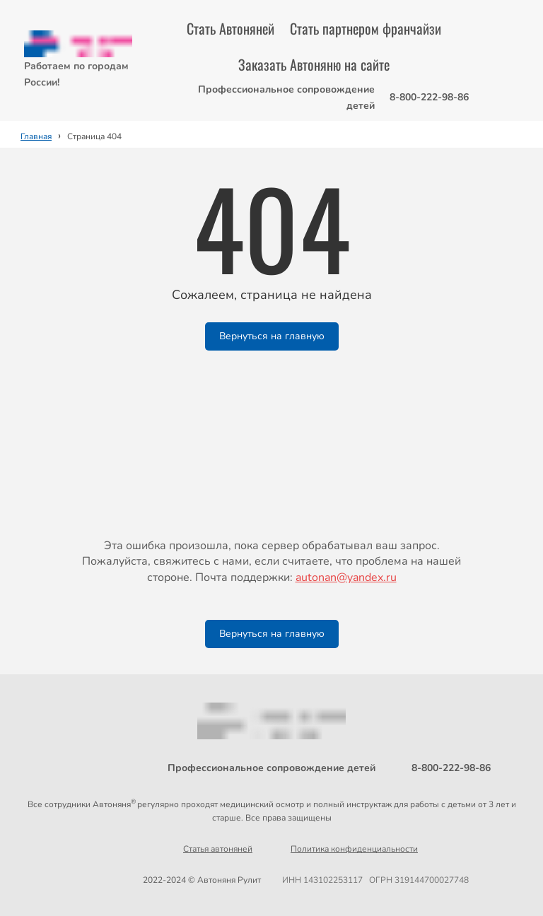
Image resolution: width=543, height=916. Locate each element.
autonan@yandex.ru (346, 577)
